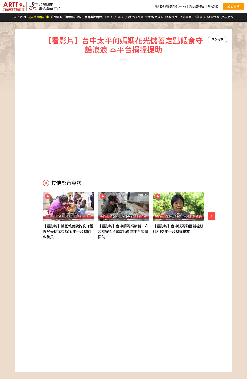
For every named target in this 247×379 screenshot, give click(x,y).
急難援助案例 (94, 17)
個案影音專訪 (74, 17)
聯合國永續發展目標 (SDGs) (170, 6)
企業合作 (199, 17)
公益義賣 (185, 17)
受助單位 (57, 17)
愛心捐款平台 (196, 6)
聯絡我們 (213, 6)
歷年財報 (227, 17)
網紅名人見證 (114, 17)
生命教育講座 (154, 17)
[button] (211, 216)
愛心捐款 (233, 6)
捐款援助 (171, 17)
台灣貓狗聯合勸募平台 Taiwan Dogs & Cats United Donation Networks (31, 6)
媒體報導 (213, 17)
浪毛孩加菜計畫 (38, 17)
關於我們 (20, 17)
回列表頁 (217, 40)
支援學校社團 (134, 17)
